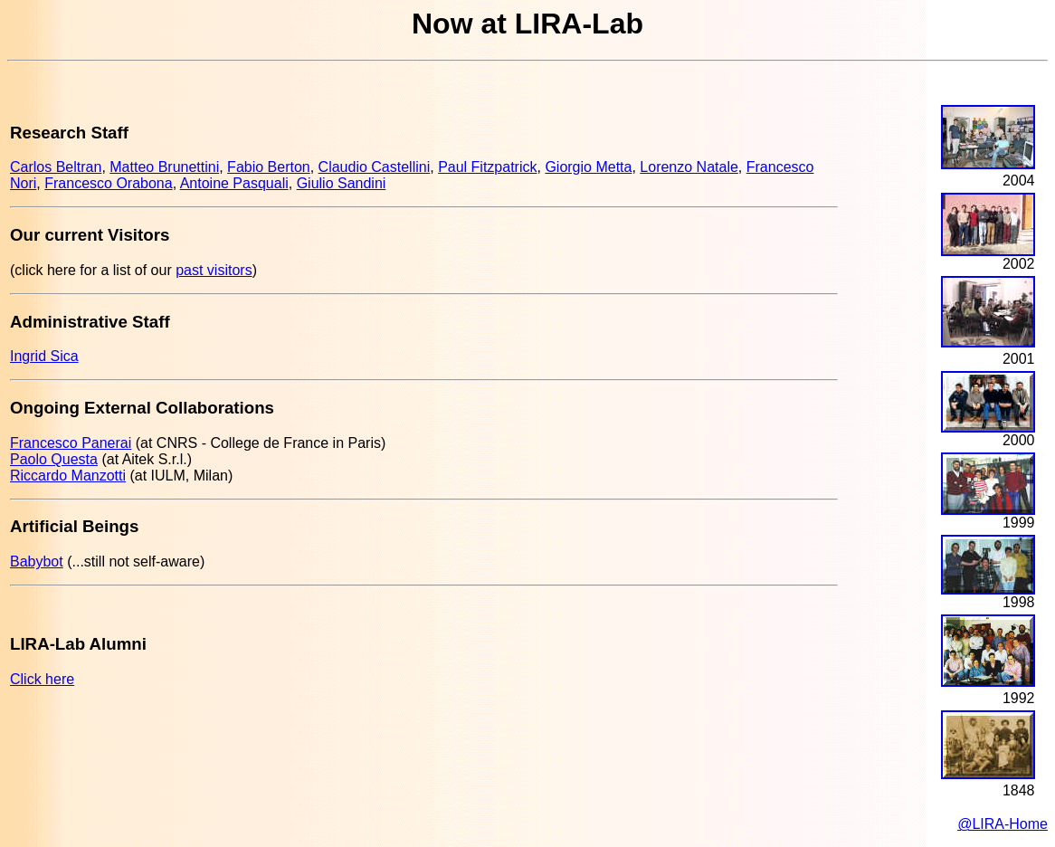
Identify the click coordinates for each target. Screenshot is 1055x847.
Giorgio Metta (588, 167)
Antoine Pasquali (234, 183)
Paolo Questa (54, 459)
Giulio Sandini (341, 183)
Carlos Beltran (55, 167)
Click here (42, 679)
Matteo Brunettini (164, 167)
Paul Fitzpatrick (487, 167)
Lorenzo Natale (689, 167)
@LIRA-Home (1002, 824)
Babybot (36, 561)
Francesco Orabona (108, 183)
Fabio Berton (268, 167)
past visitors (214, 270)
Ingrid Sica (44, 356)
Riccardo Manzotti (68, 475)
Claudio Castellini (374, 167)
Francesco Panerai (70, 443)
